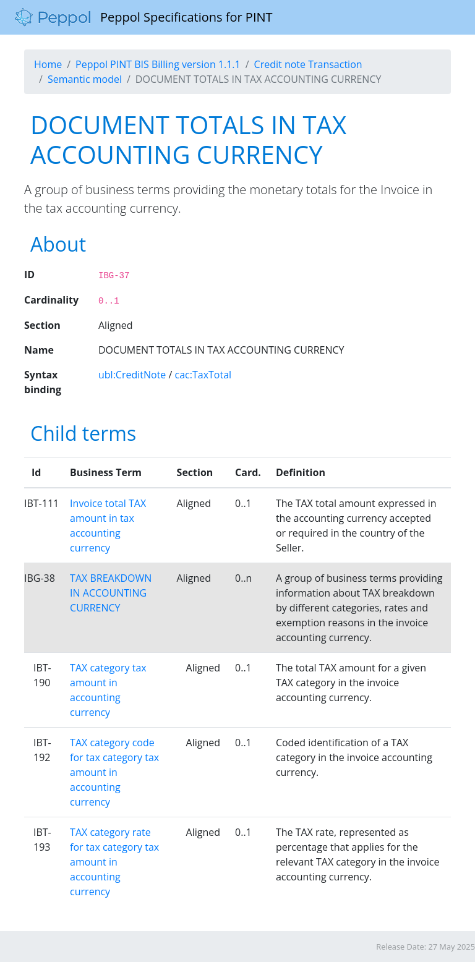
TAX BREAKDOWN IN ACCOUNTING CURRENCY (111, 593)
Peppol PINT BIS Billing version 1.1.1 (158, 64)
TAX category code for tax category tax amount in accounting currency (114, 772)
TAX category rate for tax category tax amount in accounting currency (114, 861)
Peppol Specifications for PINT (144, 17)
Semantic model (85, 79)
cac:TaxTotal (203, 374)
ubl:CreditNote (132, 374)
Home (48, 64)
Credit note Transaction (308, 64)
